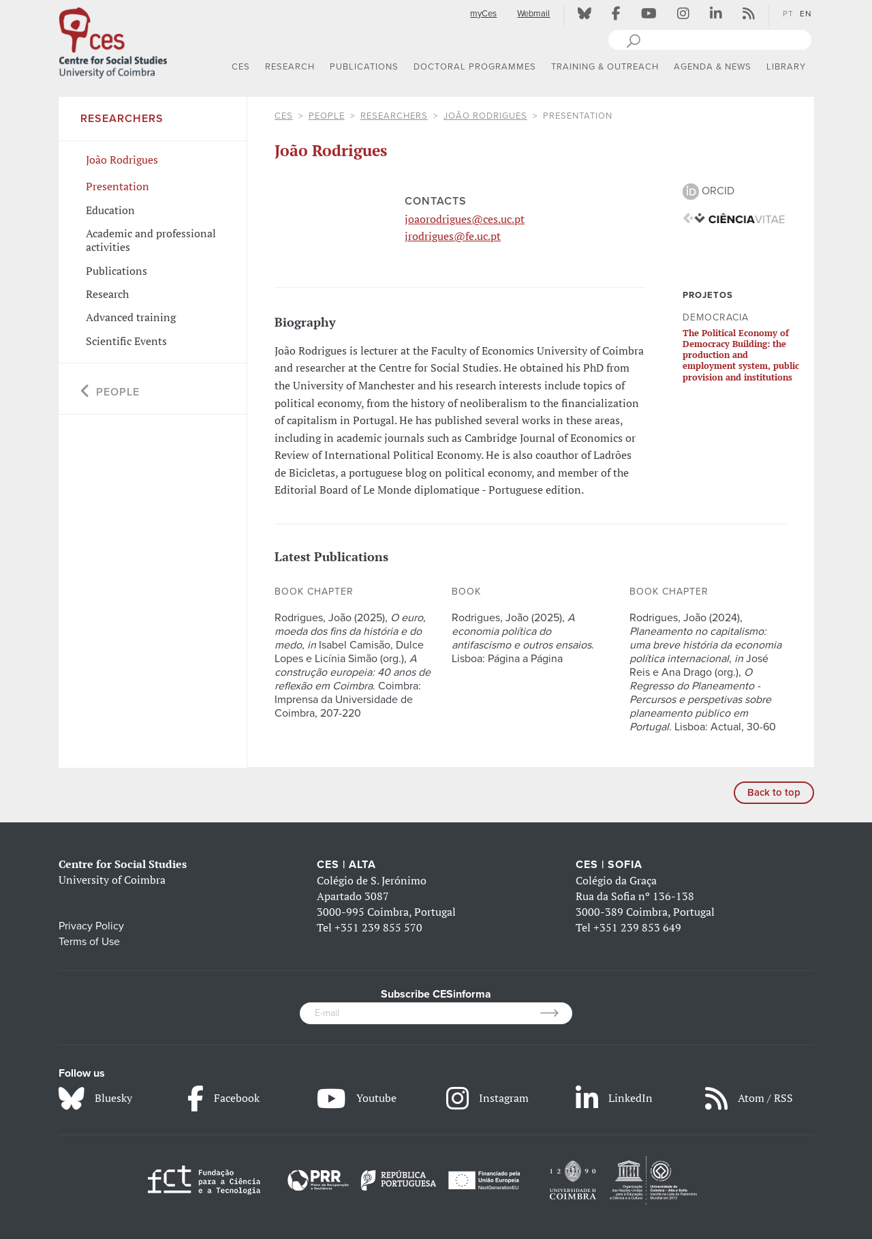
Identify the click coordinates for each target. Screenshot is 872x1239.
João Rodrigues (485, 115)
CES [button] (241, 66)
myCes (483, 13)
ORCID (708, 191)
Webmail (533, 13)
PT (788, 13)
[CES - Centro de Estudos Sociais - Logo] (113, 40)
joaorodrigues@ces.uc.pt (465, 218)
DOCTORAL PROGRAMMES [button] (475, 66)
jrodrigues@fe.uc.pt (453, 235)
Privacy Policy (91, 926)
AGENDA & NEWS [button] (712, 66)
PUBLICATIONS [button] (364, 66)
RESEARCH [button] (290, 66)
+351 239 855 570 (378, 927)
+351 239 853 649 (637, 927)
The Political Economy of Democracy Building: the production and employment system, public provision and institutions (741, 355)
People (327, 115)
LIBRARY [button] (786, 66)
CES (284, 115)
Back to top (773, 792)
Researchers (394, 115)
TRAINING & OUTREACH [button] (605, 66)
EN (806, 13)
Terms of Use (89, 942)
